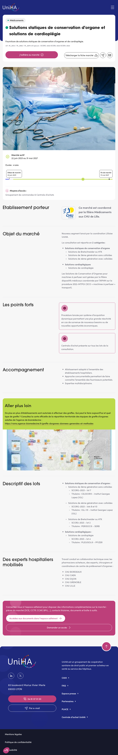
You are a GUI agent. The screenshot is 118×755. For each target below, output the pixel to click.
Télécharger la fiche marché (81, 55)
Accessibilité (11, 749)
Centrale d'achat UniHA (73, 717)
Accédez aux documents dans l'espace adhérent (35, 618)
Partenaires (67, 701)
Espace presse (69, 693)
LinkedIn (11, 676)
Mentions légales (13, 734)
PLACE (65, 709)
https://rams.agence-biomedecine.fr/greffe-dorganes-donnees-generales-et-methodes (49, 423)
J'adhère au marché (32, 54)
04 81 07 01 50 (32, 698)
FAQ (64, 685)
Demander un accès (59, 627)
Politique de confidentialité (18, 742)
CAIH (64, 677)
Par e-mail (32, 708)
